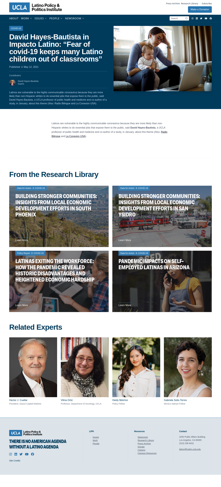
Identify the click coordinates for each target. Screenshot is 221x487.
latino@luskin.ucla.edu (190, 449)
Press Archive (173, 3)
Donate (141, 447)
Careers (141, 450)
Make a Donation (200, 9)
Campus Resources (147, 453)
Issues (96, 437)
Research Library (189, 3)
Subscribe (207, 3)
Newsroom (143, 437)
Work (95, 440)
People (96, 443)
